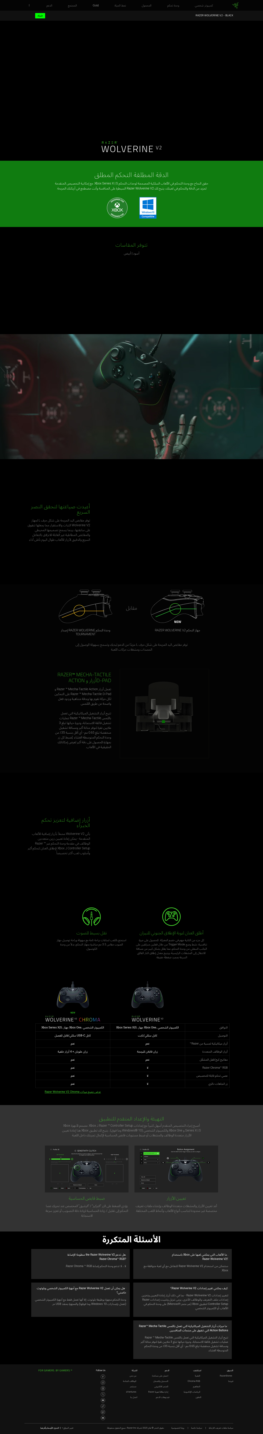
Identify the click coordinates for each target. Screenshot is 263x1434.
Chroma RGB (194, 1381)
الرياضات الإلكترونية (192, 1392)
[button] (28, 5)
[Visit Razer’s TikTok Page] (102, 1406)
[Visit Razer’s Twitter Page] (102, 1394)
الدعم (167, 1370)
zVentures (131, 1392)
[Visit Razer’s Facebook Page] (102, 1376)
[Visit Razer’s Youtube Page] (102, 1400)
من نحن (133, 1376)
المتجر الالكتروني (161, 1386)
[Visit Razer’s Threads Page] (102, 1388)
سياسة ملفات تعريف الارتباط (221, 1428)
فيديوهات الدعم (162, 1397)
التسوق (230, 1370)
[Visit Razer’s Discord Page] (102, 1417)
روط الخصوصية (177, 1428)
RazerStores (226, 1376)
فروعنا (230, 1381)
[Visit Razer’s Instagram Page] (102, 1382)
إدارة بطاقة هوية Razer (158, 1392)
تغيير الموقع (68, 1428)
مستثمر (133, 1386)
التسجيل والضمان (160, 1381)
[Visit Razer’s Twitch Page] (102, 1412)
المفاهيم (196, 1386)
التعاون (198, 1397)
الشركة (134, 1370)
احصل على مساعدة (160, 1376)
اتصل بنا (133, 1397)
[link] (235, 5)
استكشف (197, 1370)
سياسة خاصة (196, 1428)
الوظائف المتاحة (129, 1381)
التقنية (197, 1376)
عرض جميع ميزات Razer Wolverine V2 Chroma (73, 1091)
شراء (40, 15)
